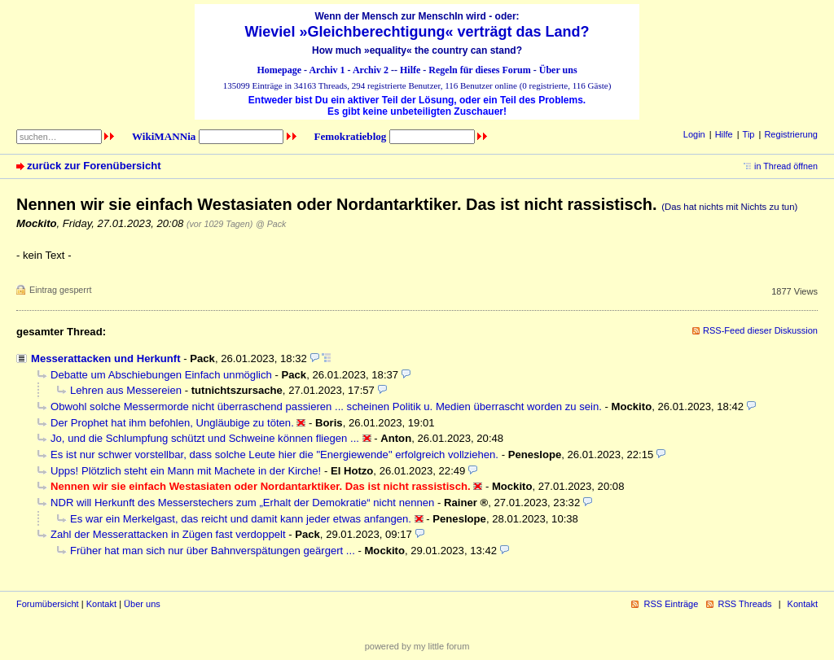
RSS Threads (745, 604)
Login (694, 134)
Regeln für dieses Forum (479, 70)
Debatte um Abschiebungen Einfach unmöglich (161, 375)
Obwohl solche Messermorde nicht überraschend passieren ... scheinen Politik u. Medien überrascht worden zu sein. (326, 406)
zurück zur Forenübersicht (94, 166)
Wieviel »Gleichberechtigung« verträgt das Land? (417, 32)
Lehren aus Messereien (126, 390)
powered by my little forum (417, 646)
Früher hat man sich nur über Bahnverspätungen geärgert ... (212, 550)
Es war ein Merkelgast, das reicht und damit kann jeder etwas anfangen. (240, 519)
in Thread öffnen (786, 166)
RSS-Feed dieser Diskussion (760, 330)
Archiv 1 (327, 70)
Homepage (279, 70)
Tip (749, 134)
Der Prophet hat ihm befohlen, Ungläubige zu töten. (172, 423)
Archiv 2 (370, 70)
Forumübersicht (47, 604)
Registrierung (791, 134)
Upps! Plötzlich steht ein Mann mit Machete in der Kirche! (185, 471)
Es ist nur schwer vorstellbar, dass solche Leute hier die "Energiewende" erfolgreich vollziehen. (274, 454)
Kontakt (101, 604)
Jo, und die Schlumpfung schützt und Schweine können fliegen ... (204, 438)
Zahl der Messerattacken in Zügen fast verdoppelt (168, 534)
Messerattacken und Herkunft (106, 358)
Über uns (558, 70)
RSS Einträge (670, 604)
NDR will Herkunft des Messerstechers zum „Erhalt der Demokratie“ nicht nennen (242, 502)
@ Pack (271, 224)
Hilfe (410, 70)
